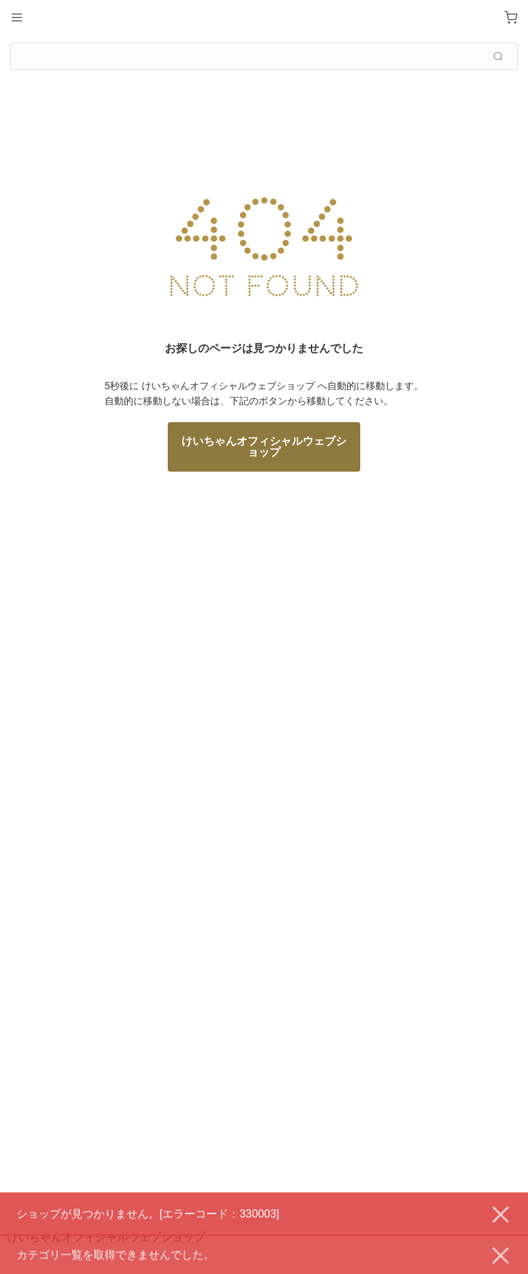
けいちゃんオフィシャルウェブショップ (264, 446)
